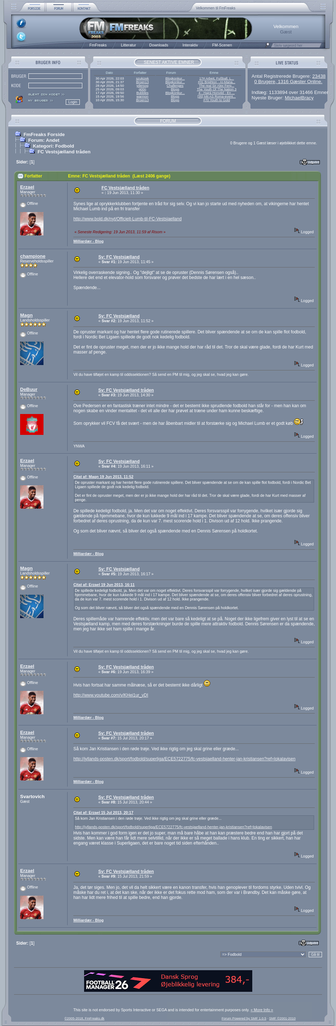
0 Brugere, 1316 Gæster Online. (288, 81)
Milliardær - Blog (88, 241)
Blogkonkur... (175, 78)
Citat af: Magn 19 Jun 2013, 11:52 (103, 476)
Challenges (175, 85)
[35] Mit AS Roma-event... (217, 96)
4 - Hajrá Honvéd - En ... (217, 93)
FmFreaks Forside (44, 134)
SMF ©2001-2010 (282, 1018)
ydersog (142, 85)
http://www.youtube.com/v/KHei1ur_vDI (110, 695)
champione (32, 256)
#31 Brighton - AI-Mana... (216, 82)
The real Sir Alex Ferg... (216, 85)
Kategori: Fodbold (53, 146)
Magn (26, 315)
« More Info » (261, 1010)
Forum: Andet (43, 140)
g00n (142, 89)
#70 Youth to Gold (216, 100)
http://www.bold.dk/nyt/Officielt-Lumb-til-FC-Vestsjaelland (127, 218)
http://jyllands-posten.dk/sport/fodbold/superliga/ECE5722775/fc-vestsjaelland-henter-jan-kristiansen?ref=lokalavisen (184, 758)
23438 (319, 76)
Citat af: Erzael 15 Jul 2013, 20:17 (103, 812)
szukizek (142, 78)
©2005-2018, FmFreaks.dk (84, 1018)
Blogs (175, 89)
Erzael (27, 187)
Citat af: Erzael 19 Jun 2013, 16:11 (104, 584)
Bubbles (142, 93)
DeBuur (28, 389)
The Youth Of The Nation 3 (216, 89)
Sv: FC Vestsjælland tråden (126, 390)
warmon (142, 96)
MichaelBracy (299, 97)
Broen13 (142, 82)
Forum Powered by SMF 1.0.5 (244, 1018)
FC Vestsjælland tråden (63, 151)
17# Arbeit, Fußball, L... (216, 78)
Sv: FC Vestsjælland (119, 257)
